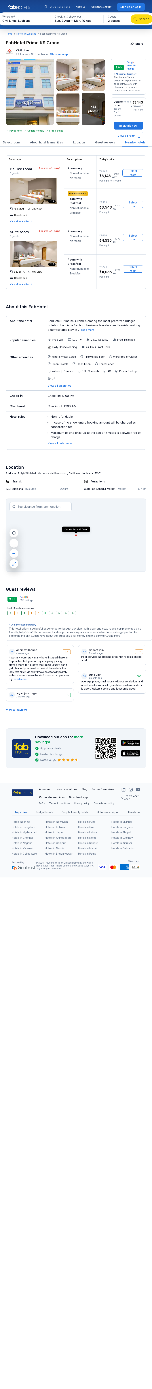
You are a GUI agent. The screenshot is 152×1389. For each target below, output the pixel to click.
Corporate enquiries (52, 797)
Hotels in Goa (86, 827)
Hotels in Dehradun (122, 848)
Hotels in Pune (87, 821)
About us (81, 6)
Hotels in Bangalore (23, 827)
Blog (84, 789)
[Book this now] (128, 126)
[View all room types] (128, 137)
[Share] (137, 43)
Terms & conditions (59, 803)
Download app (78, 797)
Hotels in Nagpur (22, 843)
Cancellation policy (104, 803)
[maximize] (14, 563)
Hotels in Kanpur (88, 843)
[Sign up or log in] (131, 7)
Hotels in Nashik (54, 848)
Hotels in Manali (87, 848)
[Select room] (132, 173)
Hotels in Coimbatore (24, 853)
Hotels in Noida (87, 837)
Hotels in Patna (87, 853)
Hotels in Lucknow (122, 837)
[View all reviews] (16, 710)
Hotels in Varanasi (22, 848)
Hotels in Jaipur (54, 832)
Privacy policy (81, 803)
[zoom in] (14, 543)
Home (9, 33)
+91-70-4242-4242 (57, 6)
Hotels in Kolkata (55, 827)
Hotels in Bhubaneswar (59, 853)
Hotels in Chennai (22, 837)
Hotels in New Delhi (56, 821)
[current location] (14, 533)
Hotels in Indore (87, 832)
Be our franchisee (103, 789)
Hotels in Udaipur (55, 843)
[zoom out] (14, 553)
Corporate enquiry (101, 6)
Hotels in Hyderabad (24, 832)
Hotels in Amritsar (121, 843)
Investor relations (66, 789)
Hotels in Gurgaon (122, 827)
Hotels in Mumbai (121, 821)
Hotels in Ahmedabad (58, 837)
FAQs (42, 803)
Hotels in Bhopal (121, 832)
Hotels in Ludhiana (26, 33)
